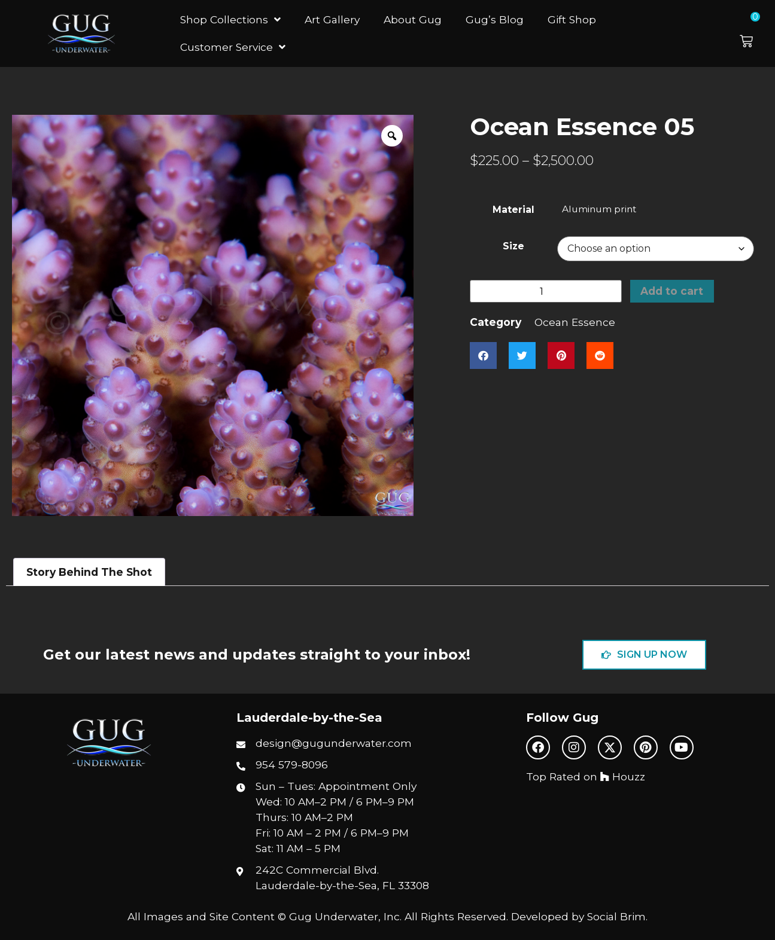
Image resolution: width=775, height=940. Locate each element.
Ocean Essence (574, 322)
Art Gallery (332, 19)
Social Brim (616, 916)
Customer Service (232, 47)
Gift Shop (572, 19)
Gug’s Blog (495, 19)
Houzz (622, 776)
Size (513, 246)
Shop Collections (230, 19)
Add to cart (671, 291)
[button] (754, 33)
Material (513, 210)
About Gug (413, 19)
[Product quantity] (546, 291)
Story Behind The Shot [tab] (89, 572)
